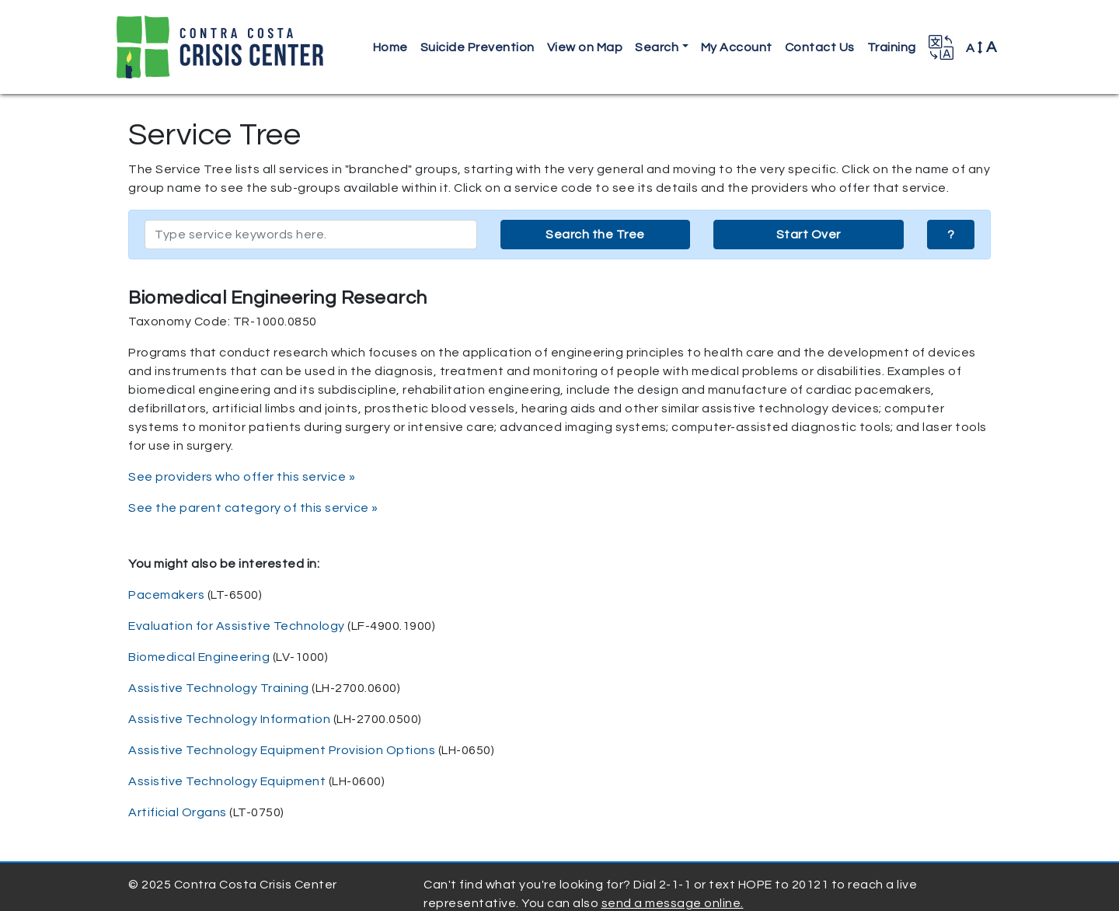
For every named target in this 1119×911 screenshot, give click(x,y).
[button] (941, 47)
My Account (736, 47)
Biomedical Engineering (199, 657)
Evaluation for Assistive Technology (236, 626)
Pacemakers (166, 595)
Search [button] (656, 47)
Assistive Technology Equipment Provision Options (281, 750)
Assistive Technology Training (218, 688)
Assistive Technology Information (229, 719)
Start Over (808, 234)
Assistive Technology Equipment (227, 781)
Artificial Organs (177, 812)
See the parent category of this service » (253, 508)
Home (390, 47)
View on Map (585, 47)
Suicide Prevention (477, 47)
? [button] (951, 234)
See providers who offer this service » (241, 477)
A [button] (981, 47)
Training (891, 47)
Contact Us (820, 47)
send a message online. (672, 903)
